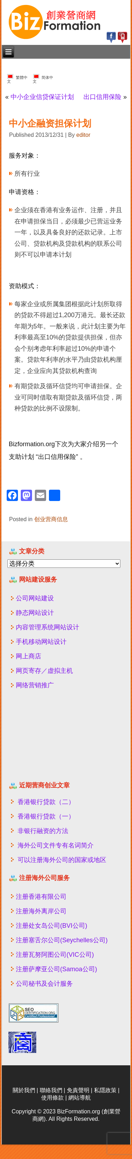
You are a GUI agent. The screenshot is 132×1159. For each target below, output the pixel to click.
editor (83, 135)
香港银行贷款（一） (46, 816)
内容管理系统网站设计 (47, 627)
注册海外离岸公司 (41, 911)
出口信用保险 (102, 96)
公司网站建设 (35, 598)
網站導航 (79, 1098)
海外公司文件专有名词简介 (56, 845)
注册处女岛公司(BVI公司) (51, 925)
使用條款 (52, 1098)
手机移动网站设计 (41, 641)
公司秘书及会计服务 (44, 983)
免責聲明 (78, 1090)
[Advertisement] (50, 738)
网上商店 (28, 656)
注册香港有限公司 (41, 896)
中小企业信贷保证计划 (42, 96)
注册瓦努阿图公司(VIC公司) (55, 954)
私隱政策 (105, 1090)
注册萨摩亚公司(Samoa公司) (56, 969)
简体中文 (43, 78)
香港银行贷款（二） (46, 801)
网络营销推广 (35, 685)
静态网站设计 (35, 612)
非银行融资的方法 (43, 830)
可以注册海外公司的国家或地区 (62, 859)
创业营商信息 (51, 519)
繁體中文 (17, 78)
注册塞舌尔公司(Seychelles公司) (62, 940)
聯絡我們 (51, 1090)
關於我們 (24, 1090)
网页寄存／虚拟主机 (44, 670)
